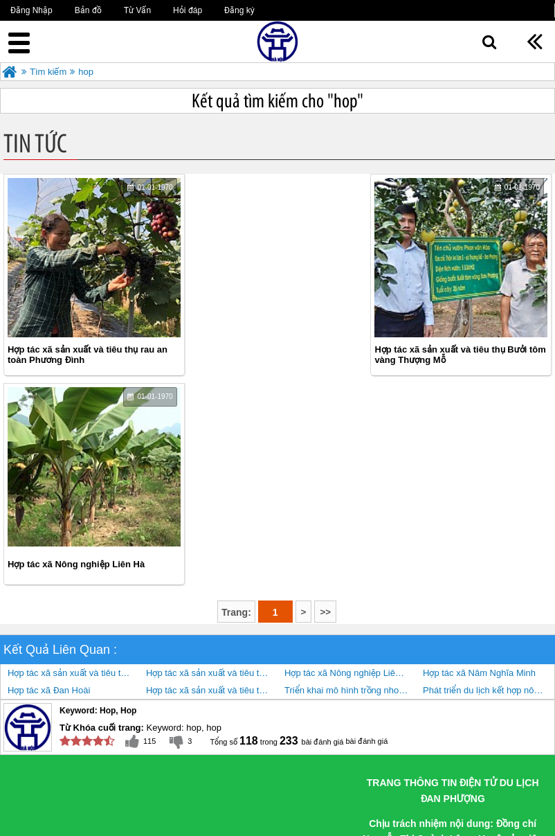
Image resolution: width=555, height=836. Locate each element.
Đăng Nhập (31, 10)
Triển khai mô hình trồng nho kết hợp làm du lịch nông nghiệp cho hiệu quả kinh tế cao (350, 481)
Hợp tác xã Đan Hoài (49, 481)
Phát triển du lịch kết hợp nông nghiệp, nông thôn (488, 481)
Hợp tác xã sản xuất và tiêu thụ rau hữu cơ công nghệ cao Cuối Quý (212, 481)
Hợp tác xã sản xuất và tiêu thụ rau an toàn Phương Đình (87, 354)
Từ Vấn (137, 10)
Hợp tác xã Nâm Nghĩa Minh (479, 464)
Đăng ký (239, 10)
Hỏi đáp (187, 10)
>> (325, 403)
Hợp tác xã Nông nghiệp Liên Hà (446, 355)
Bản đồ (88, 10)
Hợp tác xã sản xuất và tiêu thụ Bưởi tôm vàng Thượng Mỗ (268, 354)
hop (85, 71)
